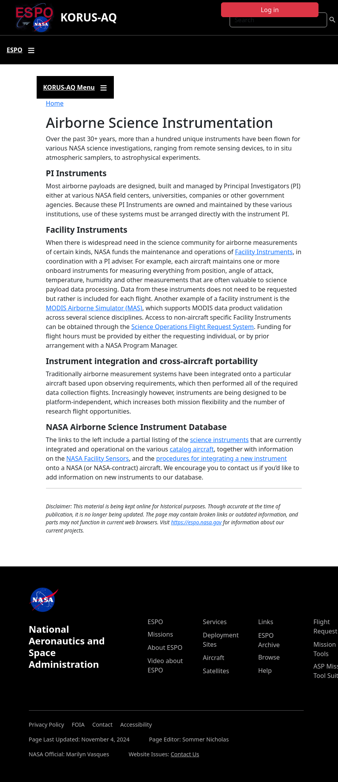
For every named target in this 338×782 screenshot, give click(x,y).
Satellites (216, 671)
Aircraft (213, 657)
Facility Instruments (264, 252)
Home (55, 103)
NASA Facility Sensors (97, 458)
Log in (270, 9)
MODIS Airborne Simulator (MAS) (94, 308)
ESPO (155, 621)
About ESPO (165, 647)
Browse (269, 657)
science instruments (219, 439)
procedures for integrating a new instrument (221, 458)
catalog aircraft (192, 449)
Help (265, 670)
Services (215, 621)
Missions (160, 634)
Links (265, 621)
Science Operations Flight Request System (192, 326)
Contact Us (185, 754)
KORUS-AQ (88, 17)
